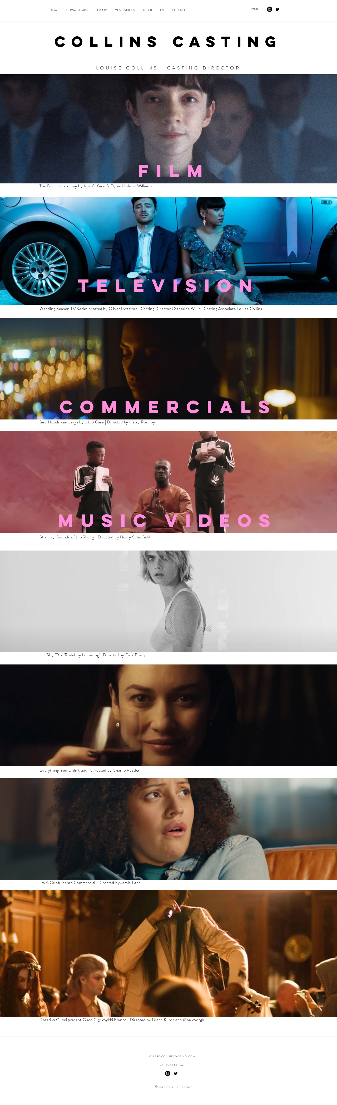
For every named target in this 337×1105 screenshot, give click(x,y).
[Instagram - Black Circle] (269, 9)
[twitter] (277, 9)
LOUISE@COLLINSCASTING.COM (171, 1056)
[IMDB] (254, 9)
